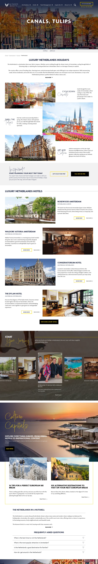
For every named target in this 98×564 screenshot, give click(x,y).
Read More (48, 77)
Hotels (34, 5)
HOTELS (45, 51)
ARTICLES (52, 51)
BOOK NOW (79, 218)
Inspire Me (58, 5)
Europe (18, 55)
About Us (67, 5)
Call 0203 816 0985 (80, 174)
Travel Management (45, 5)
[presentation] (1, 375)
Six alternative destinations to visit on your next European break (69, 486)
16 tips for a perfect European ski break (26, 486)
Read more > (58, 395)
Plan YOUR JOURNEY (86, 3)
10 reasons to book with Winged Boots (50, 386)
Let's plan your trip (59, 174)
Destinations (25, 5)
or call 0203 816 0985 (86, 6)
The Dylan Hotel (22, 380)
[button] (30, 5)
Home (6, 55)
